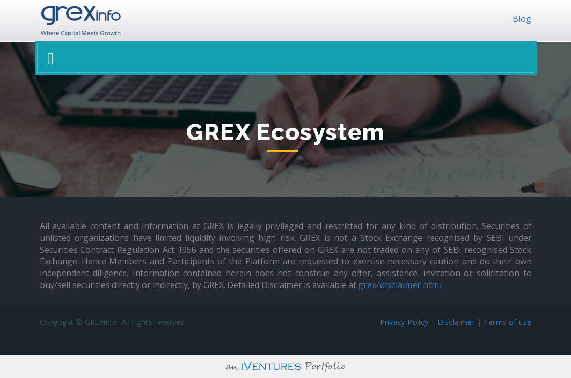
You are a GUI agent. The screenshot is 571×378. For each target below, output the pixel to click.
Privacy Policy (404, 322)
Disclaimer (456, 322)
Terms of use (507, 322)
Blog (522, 18)
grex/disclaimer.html (400, 285)
